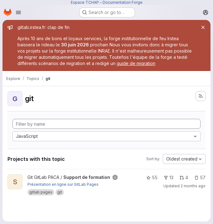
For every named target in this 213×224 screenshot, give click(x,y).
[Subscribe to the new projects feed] (201, 96)
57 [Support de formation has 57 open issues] (200, 177)
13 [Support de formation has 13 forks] (168, 177)
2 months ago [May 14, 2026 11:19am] (193, 186)
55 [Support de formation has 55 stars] (151, 177)
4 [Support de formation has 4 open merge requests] (184, 177)
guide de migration (136, 63)
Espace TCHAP (85, 2)
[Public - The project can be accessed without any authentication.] (115, 177)
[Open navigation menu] (18, 12)
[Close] (203, 27)
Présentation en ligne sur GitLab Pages (63, 184)
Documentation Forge (123, 2)
